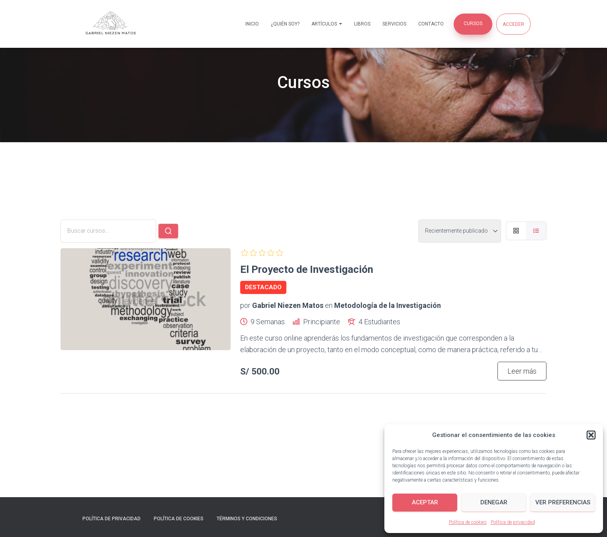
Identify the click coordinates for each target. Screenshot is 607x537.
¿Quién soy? (285, 24)
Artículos (326, 24)
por (245, 305)
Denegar (493, 502)
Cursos (473, 23)
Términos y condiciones (247, 518)
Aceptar (425, 502)
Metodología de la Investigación (387, 305)
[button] (591, 435)
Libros (362, 24)
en (329, 305)
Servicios (394, 24)
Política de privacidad (513, 522)
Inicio (252, 24)
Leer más (522, 371)
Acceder (513, 24)
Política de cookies (468, 522)
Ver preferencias (562, 502)
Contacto (431, 24)
